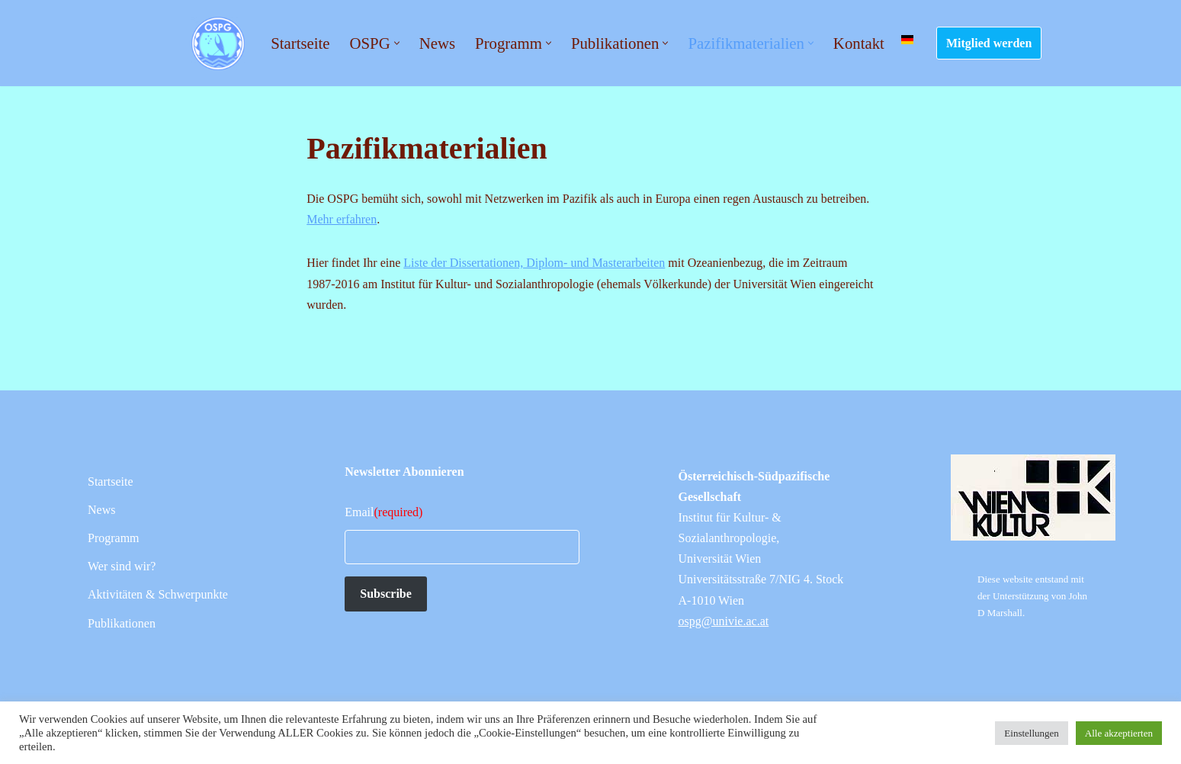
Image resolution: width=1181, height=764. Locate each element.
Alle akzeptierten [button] (1119, 733)
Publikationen (122, 623)
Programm (114, 537)
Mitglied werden (989, 43)
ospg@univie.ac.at (724, 621)
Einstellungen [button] (1031, 733)
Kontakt (858, 43)
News (437, 43)
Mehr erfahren (341, 219)
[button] (397, 43)
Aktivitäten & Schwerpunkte (158, 594)
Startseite (300, 43)
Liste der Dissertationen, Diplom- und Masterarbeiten (534, 262)
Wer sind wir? (122, 566)
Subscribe (386, 593)
